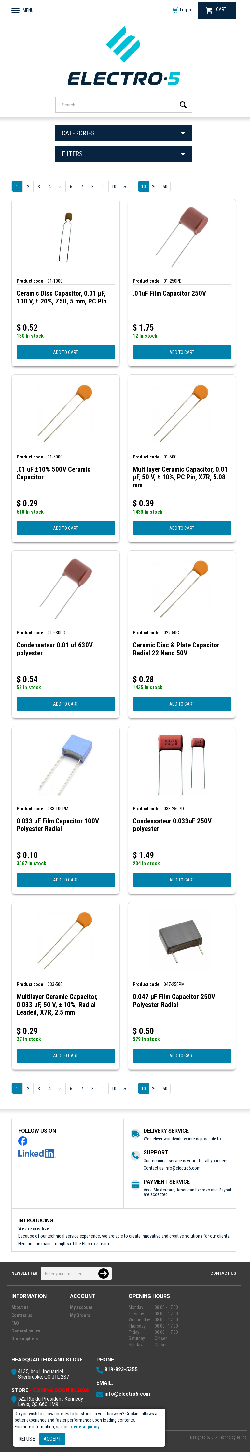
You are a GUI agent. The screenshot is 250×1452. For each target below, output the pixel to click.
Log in (182, 10)
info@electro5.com (183, 1168)
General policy (25, 1330)
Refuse (26, 1439)
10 (143, 186)
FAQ (15, 1323)
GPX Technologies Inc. (229, 1437)
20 (154, 186)
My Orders (80, 1315)
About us (20, 1307)
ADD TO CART (65, 352)
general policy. (85, 1426)
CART (216, 10)
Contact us (223, 1273)
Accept (52, 1439)
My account (81, 1307)
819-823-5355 (121, 1369)
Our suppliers (24, 1338)
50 (165, 186)
